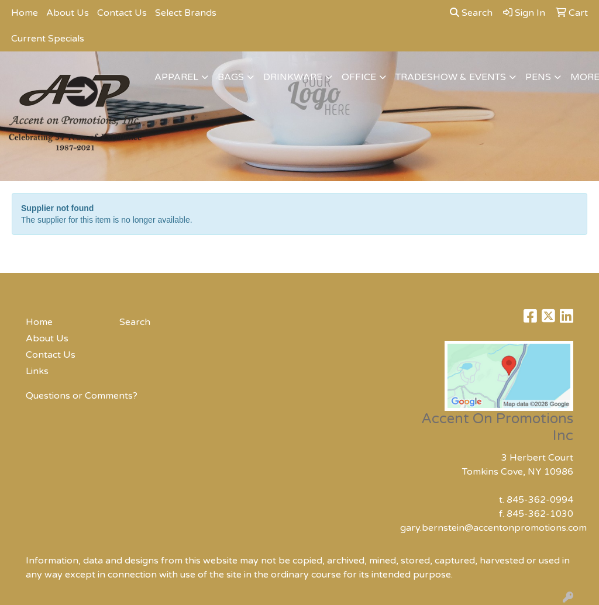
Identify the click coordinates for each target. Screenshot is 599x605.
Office (359, 77)
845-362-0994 (540, 500)
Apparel (176, 77)
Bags (231, 77)
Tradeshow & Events (450, 77)
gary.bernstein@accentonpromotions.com (493, 528)
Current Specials (47, 38)
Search (471, 13)
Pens (538, 77)
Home (24, 13)
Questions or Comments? (81, 396)
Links (37, 371)
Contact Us (122, 13)
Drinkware (292, 77)
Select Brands (185, 13)
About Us (67, 13)
